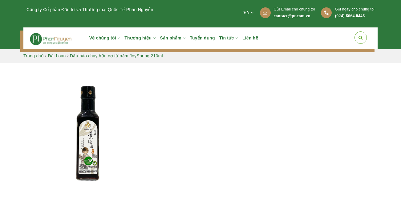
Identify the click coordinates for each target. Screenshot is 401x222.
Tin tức (228, 37)
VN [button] (248, 12)
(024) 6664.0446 (350, 16)
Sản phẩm (173, 37)
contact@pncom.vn (292, 16)
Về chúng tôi (104, 37)
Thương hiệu (140, 37)
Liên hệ (250, 37)
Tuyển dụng (202, 37)
